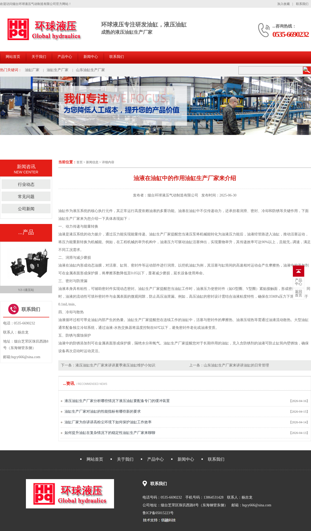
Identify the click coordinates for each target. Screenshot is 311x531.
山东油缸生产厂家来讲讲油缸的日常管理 (236, 365)
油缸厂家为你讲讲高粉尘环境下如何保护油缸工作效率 (108, 422)
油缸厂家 (32, 70)
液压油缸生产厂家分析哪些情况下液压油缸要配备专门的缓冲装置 (117, 401)
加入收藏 (283, 4)
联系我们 (302, 4)
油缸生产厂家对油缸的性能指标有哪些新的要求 (103, 411)
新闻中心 (90, 57)
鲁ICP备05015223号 (158, 513)
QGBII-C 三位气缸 (25, 290)
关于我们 (39, 57)
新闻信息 (92, 162)
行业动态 (26, 184)
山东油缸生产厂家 (90, 70)
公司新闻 (26, 209)
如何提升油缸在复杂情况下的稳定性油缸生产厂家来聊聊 (110, 433)
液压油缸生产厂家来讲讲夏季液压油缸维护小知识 (115, 365)
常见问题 (26, 196)
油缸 (62, 211)
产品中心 (65, 57)
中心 (298, 282)
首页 (79, 162)
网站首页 (13, 57)
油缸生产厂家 (57, 70)
